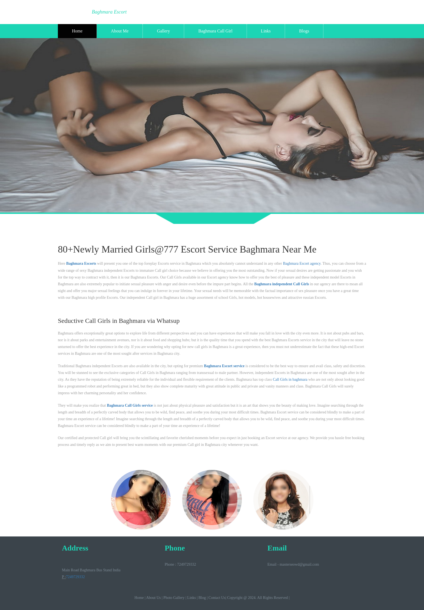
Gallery (163, 31)
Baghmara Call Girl (215, 31)
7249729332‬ (75, 577)
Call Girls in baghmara (290, 379)
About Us (153, 598)
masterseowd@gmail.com (299, 564)
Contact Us (217, 598)
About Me (119, 31)
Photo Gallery (173, 598)
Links (266, 31)
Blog (202, 598)
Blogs (304, 31)
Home (77, 31)
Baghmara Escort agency (301, 263)
